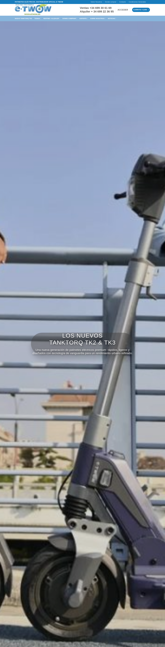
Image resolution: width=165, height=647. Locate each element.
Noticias (112, 18)
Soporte (83, 18)
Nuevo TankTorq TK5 (23, 18)
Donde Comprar (70, 18)
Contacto (122, 2)
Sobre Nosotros (96, 2)
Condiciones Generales (137, 2)
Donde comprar (110, 2)
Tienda (37, 18)
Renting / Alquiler (51, 18)
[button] (123, 10)
